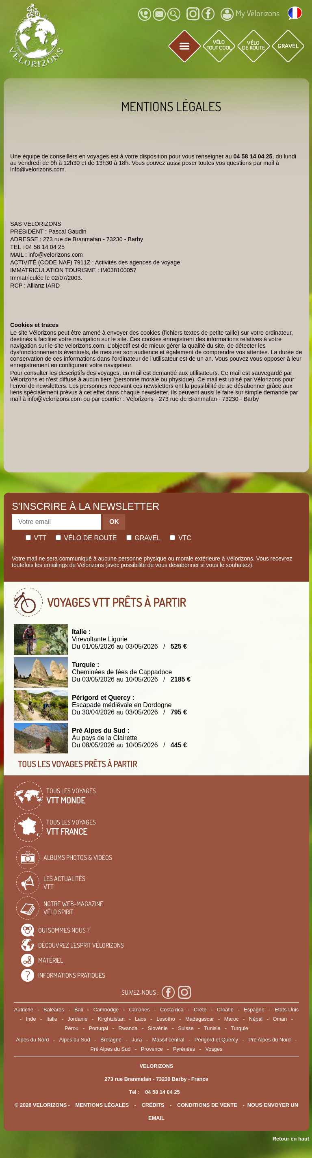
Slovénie (158, 1028)
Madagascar (199, 1019)
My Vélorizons (250, 14)
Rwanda (128, 1028)
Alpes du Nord (32, 1040)
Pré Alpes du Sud (111, 1049)
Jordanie (77, 1019)
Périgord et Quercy (216, 1040)
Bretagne (110, 1040)
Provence (152, 1049)
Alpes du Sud (74, 1040)
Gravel (143, 538)
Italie (51, 1019)
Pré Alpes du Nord (270, 1040)
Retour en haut (291, 1139)
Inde (31, 1019)
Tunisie (212, 1028)
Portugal (98, 1028)
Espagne (254, 1009)
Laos (140, 1019)
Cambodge (106, 1009)
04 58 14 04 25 (162, 1092)
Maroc (231, 1019)
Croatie (225, 1009)
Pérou (71, 1028)
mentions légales (102, 1105)
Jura (137, 1040)
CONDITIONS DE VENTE (207, 1105)
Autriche (23, 1009)
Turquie (239, 1028)
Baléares (53, 1009)
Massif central (168, 1040)
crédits (152, 1105)
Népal (255, 1019)
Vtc (180, 538)
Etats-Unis (287, 1009)
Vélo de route (86, 538)
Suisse (185, 1028)
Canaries (139, 1009)
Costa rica (172, 1009)
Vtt (36, 538)
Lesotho (165, 1019)
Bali (78, 1009)
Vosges (214, 1049)
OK (114, 521)
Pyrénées (184, 1049)
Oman (280, 1019)
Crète (200, 1009)
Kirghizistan (111, 1019)
